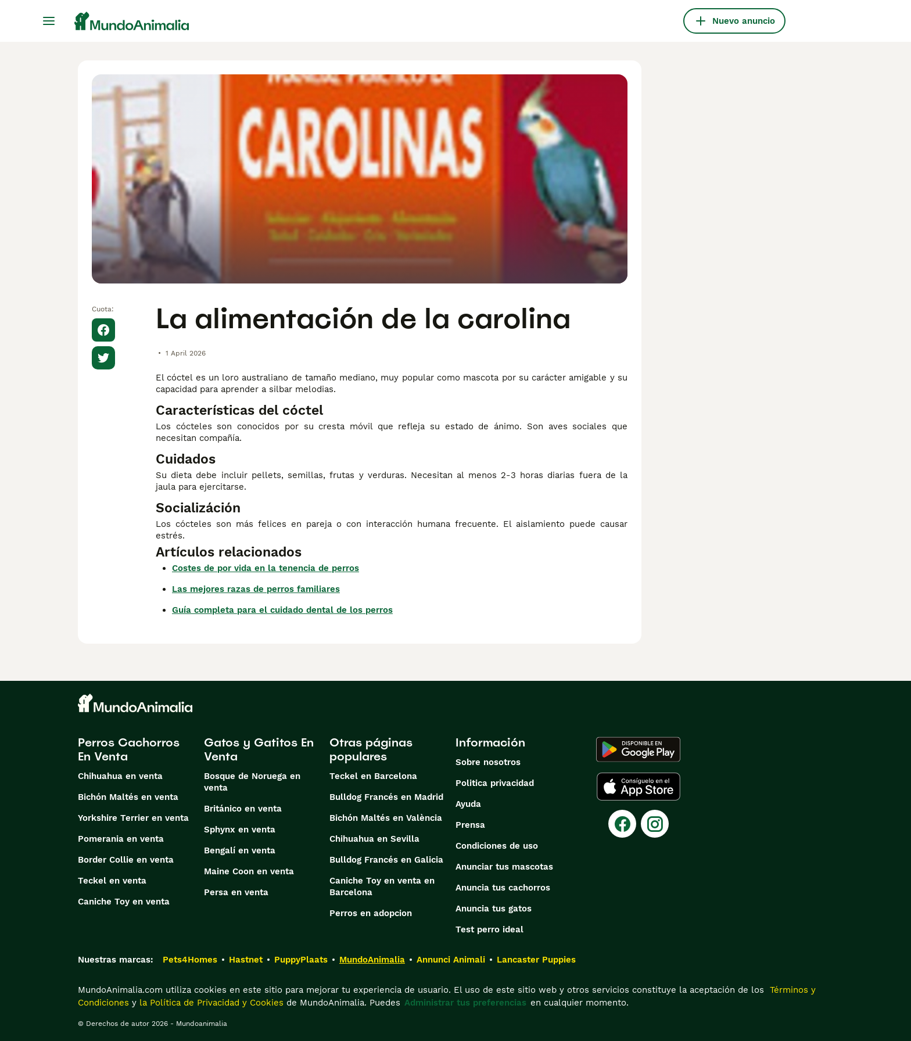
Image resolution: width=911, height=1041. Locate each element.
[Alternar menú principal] (48, 21)
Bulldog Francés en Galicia (386, 860)
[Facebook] (622, 824)
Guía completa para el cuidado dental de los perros (282, 610)
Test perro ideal (489, 929)
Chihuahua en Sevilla (374, 839)
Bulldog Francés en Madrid (386, 797)
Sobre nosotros (488, 762)
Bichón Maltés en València (385, 818)
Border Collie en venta (126, 860)
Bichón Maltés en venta (128, 797)
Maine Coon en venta (249, 871)
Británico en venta (243, 808)
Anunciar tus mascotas (504, 866)
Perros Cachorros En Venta (129, 749)
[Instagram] (655, 824)
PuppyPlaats (301, 959)
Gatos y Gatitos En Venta (259, 749)
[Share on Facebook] (103, 330)
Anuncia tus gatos (494, 908)
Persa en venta (236, 892)
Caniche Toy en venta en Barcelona (382, 886)
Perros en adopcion (370, 913)
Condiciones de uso (497, 846)
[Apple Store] (638, 787)
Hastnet (246, 959)
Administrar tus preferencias (465, 1002)
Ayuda (468, 804)
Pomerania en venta (121, 839)
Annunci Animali (451, 959)
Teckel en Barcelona (373, 776)
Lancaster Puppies (536, 959)
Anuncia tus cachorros (503, 887)
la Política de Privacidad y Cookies (210, 1002)
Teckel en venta (112, 880)
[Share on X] (103, 357)
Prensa (470, 825)
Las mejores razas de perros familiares (256, 589)
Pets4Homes (190, 959)
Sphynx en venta (239, 829)
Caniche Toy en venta (124, 901)
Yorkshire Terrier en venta (133, 818)
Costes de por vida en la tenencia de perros (265, 568)
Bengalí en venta (239, 850)
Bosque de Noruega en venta (252, 782)
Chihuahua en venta (120, 776)
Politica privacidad (495, 783)
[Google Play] (638, 749)
